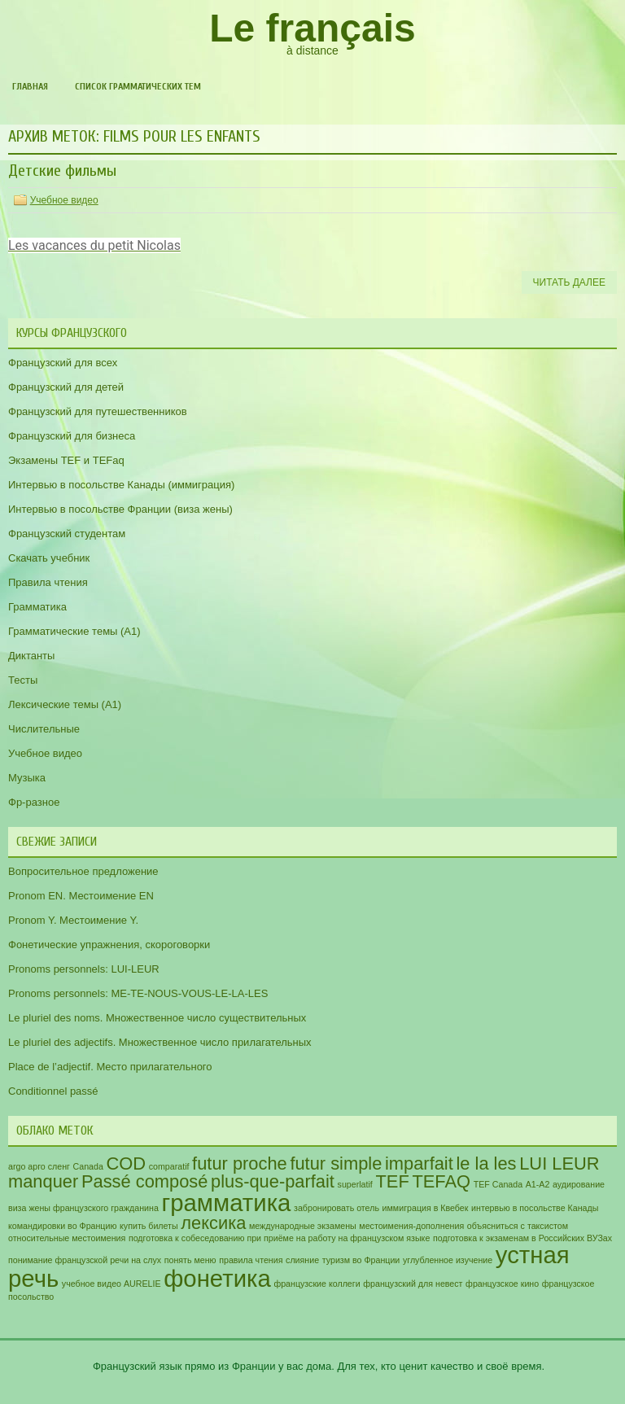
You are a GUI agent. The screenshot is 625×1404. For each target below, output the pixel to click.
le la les (486, 1163)
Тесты (22, 680)
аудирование (579, 1184)
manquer (43, 1181)
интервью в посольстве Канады (534, 1208)
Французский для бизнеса (71, 436)
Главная (30, 86)
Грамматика (37, 607)
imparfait (419, 1163)
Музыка (27, 778)
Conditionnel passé (53, 1091)
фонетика (217, 1278)
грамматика (226, 1202)
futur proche (239, 1163)
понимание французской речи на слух (84, 1260)
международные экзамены (302, 1226)
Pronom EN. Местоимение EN (81, 896)
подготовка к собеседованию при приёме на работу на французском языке (279, 1238)
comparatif (169, 1166)
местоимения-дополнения (411, 1226)
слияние (302, 1260)
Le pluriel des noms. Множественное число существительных (157, 1018)
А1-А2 (538, 1184)
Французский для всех (62, 362)
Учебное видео (64, 200)
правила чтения (250, 1260)
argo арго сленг (39, 1166)
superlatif (355, 1184)
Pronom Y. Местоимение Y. (73, 920)
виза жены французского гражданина (83, 1208)
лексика (213, 1223)
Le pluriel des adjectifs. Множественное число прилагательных (160, 1042)
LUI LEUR (559, 1163)
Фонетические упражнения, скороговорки (109, 944)
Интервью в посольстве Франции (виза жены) (120, 509)
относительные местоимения (66, 1238)
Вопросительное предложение (83, 871)
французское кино (502, 1283)
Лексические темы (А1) (64, 704)
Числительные (44, 729)
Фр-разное (33, 802)
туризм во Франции (361, 1260)
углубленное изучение (447, 1260)
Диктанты (31, 656)
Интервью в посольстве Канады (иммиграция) (121, 485)
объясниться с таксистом (517, 1226)
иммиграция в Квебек (425, 1208)
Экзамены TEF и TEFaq (66, 460)
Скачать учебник (49, 558)
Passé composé (144, 1181)
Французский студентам (66, 533)
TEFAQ (441, 1181)
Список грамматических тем (138, 86)
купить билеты (149, 1226)
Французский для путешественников (97, 411)
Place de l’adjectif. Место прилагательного (110, 1067)
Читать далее (569, 282)
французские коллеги (316, 1283)
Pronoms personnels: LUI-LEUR (84, 969)
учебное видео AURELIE (111, 1283)
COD (126, 1163)
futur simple (336, 1163)
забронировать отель (336, 1208)
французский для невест (412, 1283)
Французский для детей (66, 387)
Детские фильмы (62, 170)
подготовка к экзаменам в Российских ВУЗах (522, 1238)
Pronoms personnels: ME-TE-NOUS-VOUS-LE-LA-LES (138, 993)
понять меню (190, 1260)
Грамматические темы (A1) (74, 631)
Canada (88, 1166)
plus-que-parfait (272, 1181)
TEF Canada (498, 1184)
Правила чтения (48, 582)
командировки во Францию (62, 1226)
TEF (392, 1181)
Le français (312, 28)
